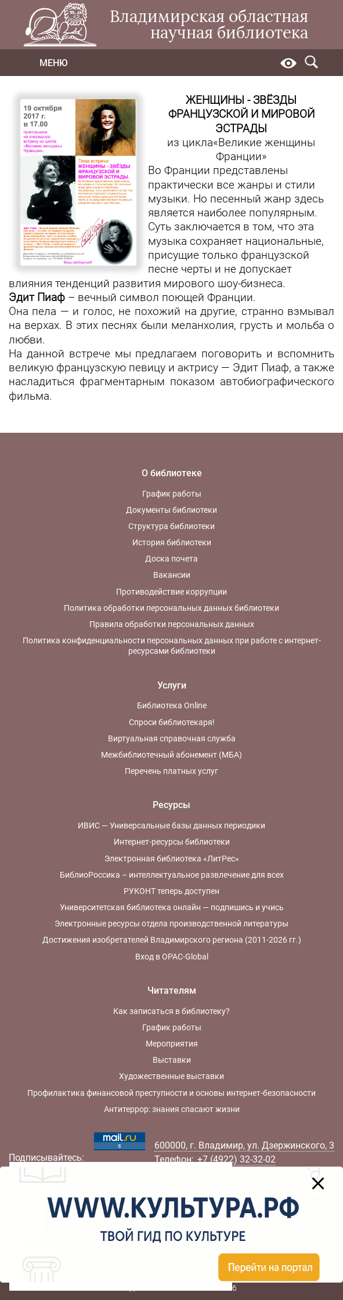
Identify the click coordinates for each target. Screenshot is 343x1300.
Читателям (171, 990)
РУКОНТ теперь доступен (171, 891)
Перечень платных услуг (171, 771)
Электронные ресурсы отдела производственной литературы (171, 923)
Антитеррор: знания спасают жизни (172, 1109)
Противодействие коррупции (171, 591)
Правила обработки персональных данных (171, 624)
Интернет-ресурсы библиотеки (172, 841)
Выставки (172, 1059)
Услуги (171, 685)
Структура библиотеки (171, 526)
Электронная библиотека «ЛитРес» (171, 858)
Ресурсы (171, 804)
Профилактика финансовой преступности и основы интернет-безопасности (171, 1093)
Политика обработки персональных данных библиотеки (171, 608)
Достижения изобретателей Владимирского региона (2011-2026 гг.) (171, 939)
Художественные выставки (171, 1076)
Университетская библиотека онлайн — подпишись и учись (172, 907)
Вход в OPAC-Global (171, 956)
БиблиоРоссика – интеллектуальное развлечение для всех (172, 874)
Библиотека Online (172, 705)
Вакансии (171, 575)
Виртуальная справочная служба (172, 738)
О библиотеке (172, 473)
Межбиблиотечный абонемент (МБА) (171, 754)
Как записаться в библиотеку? (171, 1011)
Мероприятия (172, 1043)
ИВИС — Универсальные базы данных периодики (171, 825)
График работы (171, 493)
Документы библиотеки (171, 510)
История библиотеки (171, 542)
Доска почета (171, 558)
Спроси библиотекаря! (172, 722)
